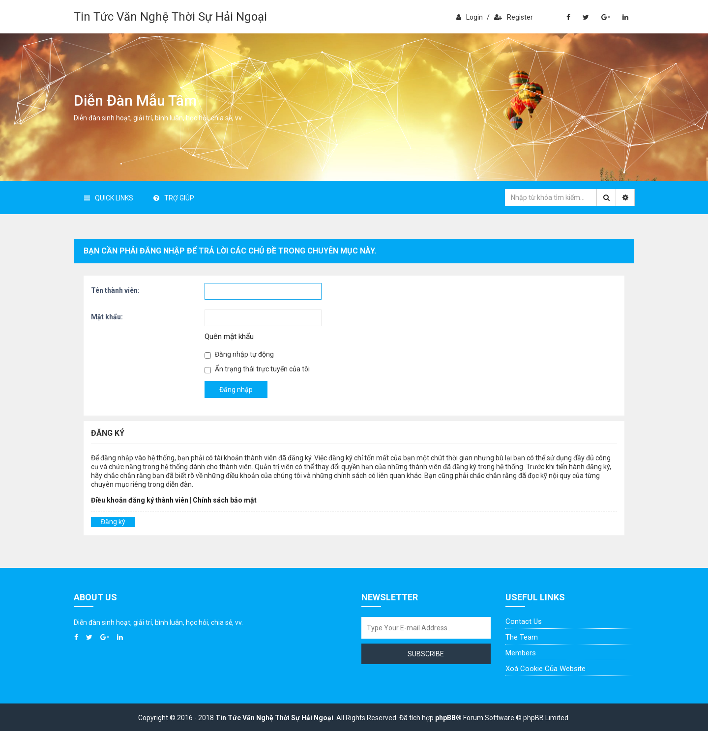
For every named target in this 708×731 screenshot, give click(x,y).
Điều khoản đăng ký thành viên (139, 500)
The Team (521, 637)
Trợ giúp (173, 198)
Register (513, 17)
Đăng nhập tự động (239, 354)
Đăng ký (113, 522)
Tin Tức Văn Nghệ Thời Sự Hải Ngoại (170, 17)
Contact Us (523, 621)
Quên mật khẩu (229, 336)
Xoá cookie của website (545, 668)
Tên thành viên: (115, 290)
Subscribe (426, 654)
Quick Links (108, 198)
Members (520, 652)
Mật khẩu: (107, 317)
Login (469, 17)
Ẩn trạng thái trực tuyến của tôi (257, 369)
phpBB (445, 718)
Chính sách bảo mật (225, 500)
